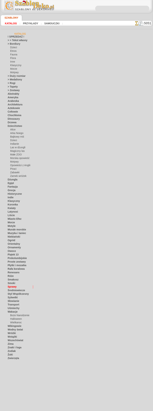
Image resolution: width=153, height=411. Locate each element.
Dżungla (12, 180)
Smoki (11, 283)
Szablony (10, 17)
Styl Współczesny (16, 294)
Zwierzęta (12, 358)
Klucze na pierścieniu (62, 256)
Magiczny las (16, 151)
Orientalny (13, 244)
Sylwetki (12, 298)
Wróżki (11, 333)
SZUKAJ (108, 300)
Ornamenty (13, 248)
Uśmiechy (12, 308)
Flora (12, 58)
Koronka (12, 205)
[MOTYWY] (15, 383)
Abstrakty (13, 94)
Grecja (11, 191)
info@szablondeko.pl (77, 324)
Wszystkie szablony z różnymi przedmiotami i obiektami (76, 273)
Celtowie (12, 112)
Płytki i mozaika (15, 266)
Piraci (13, 169)
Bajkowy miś (16, 137)
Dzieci (13, 48)
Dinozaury (13, 119)
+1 (88, 265)
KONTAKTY (67, 300)
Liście (10, 216)
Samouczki (51, 23)
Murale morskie (15, 230)
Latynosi (12, 212)
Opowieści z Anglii (19, 166)
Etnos (13, 51)
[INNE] (13, 380)
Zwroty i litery (14, 362)
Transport (12, 305)
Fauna (13, 55)
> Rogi (10, 83)
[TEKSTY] (14, 391)
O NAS (54, 300)
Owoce (11, 251)
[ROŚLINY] (15, 387)
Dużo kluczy (62, 252)
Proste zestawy (15, 262)
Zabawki (14, 173)
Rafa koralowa (15, 269)
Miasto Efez (14, 219)
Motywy (14, 73)
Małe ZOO (15, 155)
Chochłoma (13, 116)
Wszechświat (14, 341)
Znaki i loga (13, 348)
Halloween (15, 319)
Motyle (11, 226)
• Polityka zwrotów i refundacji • (77, 318)
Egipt (10, 183)
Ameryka (12, 98)
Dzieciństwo (14, 126)
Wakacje (12, 312)
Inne (12, 62)
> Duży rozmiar (15, 76)
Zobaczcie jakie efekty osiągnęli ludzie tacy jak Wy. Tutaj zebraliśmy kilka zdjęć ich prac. (134, 184)
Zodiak (11, 351)
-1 (65, 265)
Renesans (12, 273)
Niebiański (13, 237)
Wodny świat (14, 330)
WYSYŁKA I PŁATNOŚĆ (88, 300)
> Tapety (12, 87)
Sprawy (11, 287)
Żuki (10, 355)
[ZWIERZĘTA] (17, 394)
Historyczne (14, 194)
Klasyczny (15, 66)
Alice (12, 130)
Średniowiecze (15, 291)
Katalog (11, 23)
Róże (10, 276)
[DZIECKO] (15, 373)
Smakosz (12, 280)
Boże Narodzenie (18, 316)
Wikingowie (13, 326)
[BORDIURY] (16, 369)
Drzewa (11, 123)
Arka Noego (16, 133)
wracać (77, 265)
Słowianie (12, 301)
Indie (10, 198)
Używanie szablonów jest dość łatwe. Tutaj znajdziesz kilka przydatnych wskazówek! (134, 161)
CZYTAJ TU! (78, 154)
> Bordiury (13, 44)
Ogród (11, 241)
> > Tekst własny (15, 41)
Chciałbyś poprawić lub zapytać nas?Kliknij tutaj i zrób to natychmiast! (77, 287)
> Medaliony (14, 80)
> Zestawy (12, 91)
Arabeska (12, 101)
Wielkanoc (15, 323)
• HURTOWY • (14, 366)
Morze (13, 69)
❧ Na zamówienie (16, 398)
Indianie (14, 144)
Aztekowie (13, 108)
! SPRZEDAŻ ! (14, 37)
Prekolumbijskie (15, 258)
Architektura (14, 105)
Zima (10, 344)
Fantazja (12, 187)
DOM (45, 300)
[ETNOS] (14, 376)
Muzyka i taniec (15, 233)
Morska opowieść (19, 158)
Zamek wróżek (17, 176)
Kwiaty (11, 208)
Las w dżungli (16, 148)
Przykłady (30, 23)
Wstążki (12, 337)
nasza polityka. (125, 408)
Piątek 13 (12, 255)
